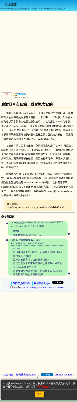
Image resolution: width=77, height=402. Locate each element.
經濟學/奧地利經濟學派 (48, 9)
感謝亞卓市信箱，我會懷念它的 (27, 104)
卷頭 (47, 374)
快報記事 (61, 9)
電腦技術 (17, 9)
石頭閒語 (11, 4)
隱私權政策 (44, 386)
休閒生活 (25, 9)
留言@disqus (42, 283)
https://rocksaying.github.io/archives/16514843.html (43, 287)
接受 (39, 394)
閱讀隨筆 (34, 9)
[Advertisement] (38, 51)
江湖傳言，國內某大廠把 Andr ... (20, 374)
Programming (8, 9)
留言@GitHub (21, 283)
